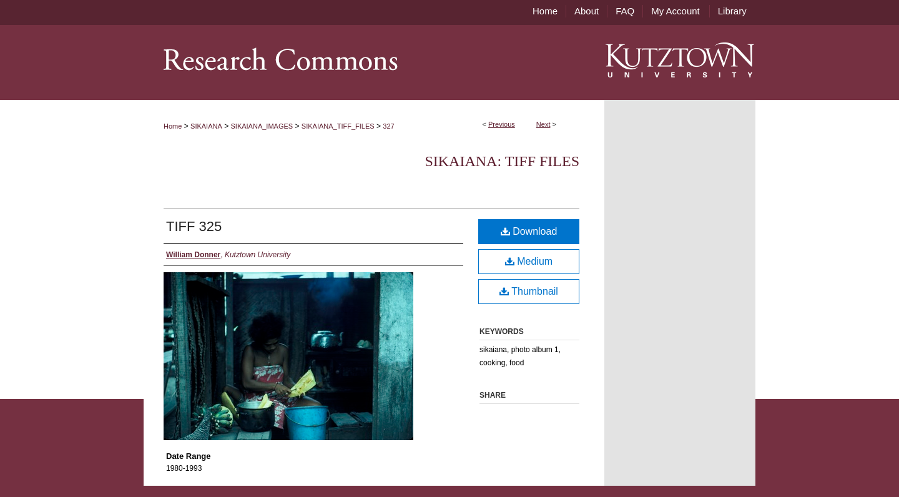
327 (388, 126)
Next (543, 124)
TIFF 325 (194, 226)
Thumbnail (528, 291)
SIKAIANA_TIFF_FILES (338, 126)
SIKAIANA (206, 126)
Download (529, 231)
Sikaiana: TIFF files (502, 161)
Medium (529, 261)
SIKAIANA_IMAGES (262, 126)
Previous (501, 124)
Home (173, 126)
